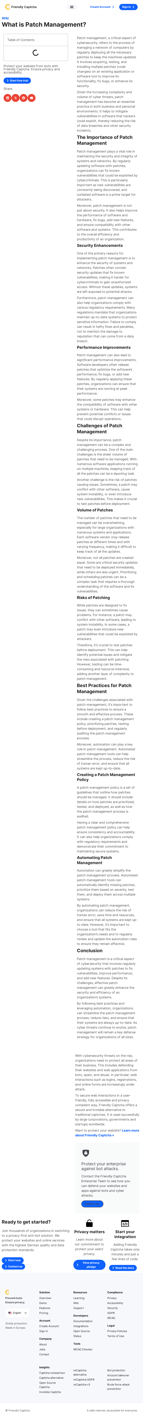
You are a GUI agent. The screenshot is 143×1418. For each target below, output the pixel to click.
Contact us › (92, 1203)
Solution (44, 1292)
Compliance (115, 1292)
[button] (71, 7)
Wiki (5, 18)
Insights (44, 1367)
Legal (111, 1325)
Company (45, 1338)
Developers (80, 1315)
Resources (80, 1292)
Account (44, 1320)
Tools (76, 1343)
